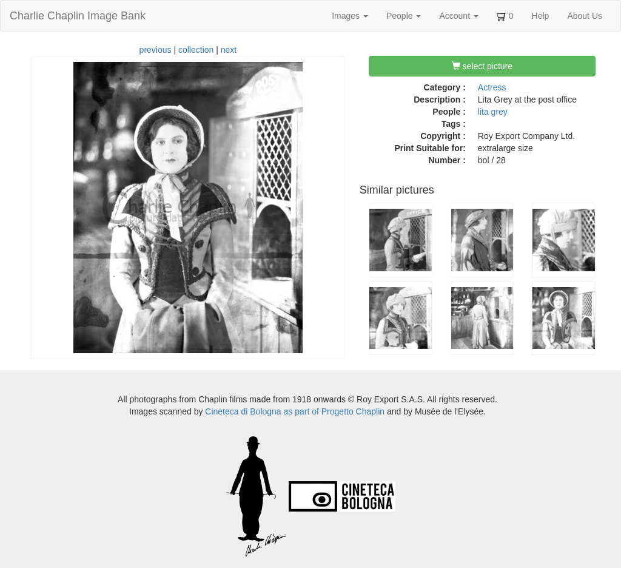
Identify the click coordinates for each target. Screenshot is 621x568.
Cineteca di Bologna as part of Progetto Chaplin (294, 411)
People (403, 16)
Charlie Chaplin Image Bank (78, 16)
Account (458, 16)
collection (195, 50)
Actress (492, 87)
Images (350, 16)
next (229, 50)
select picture (482, 66)
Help (540, 16)
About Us (584, 16)
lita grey (493, 112)
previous (155, 50)
